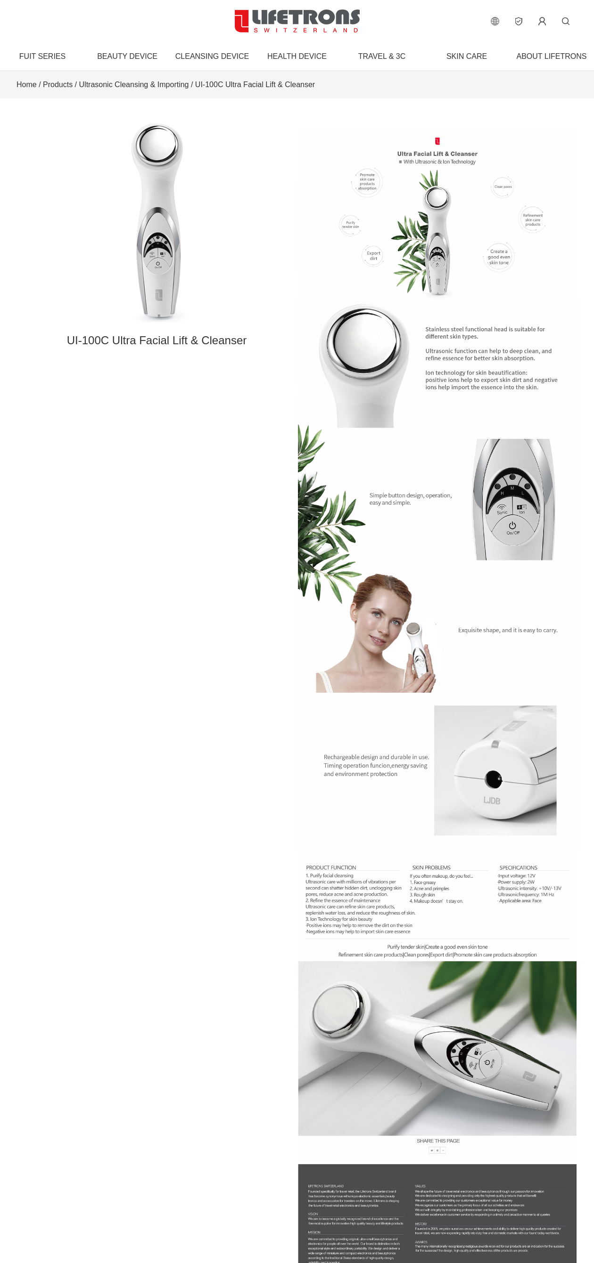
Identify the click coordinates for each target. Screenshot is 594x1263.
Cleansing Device (212, 56)
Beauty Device (127, 56)
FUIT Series (42, 56)
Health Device (297, 56)
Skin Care (466, 56)
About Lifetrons (551, 56)
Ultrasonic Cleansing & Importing (134, 85)
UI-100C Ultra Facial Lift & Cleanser (255, 85)
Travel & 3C (381, 56)
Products (58, 85)
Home (26, 85)
